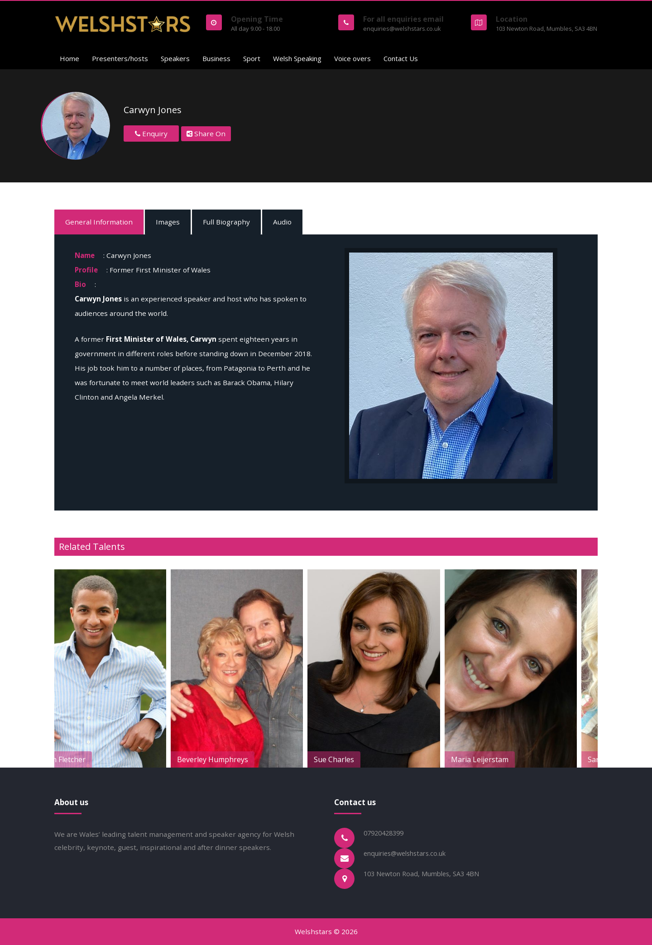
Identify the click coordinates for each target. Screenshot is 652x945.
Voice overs (352, 58)
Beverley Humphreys (233, 759)
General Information (99, 221)
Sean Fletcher (83, 759)
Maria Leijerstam (500, 759)
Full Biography (226, 221)
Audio (282, 221)
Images (168, 221)
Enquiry (151, 133)
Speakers (175, 58)
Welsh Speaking (297, 58)
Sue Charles (355, 759)
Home (69, 58)
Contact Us (401, 58)
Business (216, 58)
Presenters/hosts (120, 58)
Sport (251, 58)
